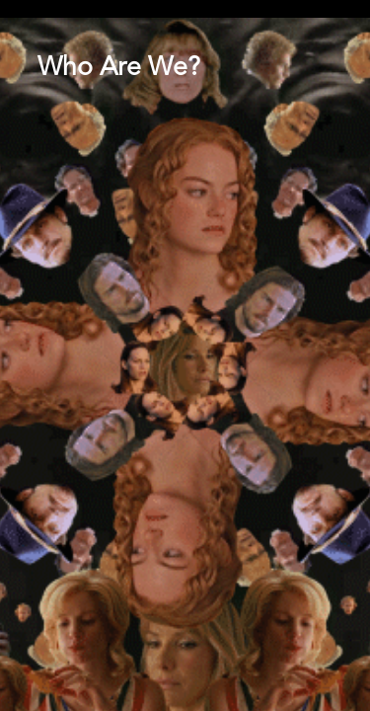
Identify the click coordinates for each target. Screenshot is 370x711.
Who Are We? (118, 68)
